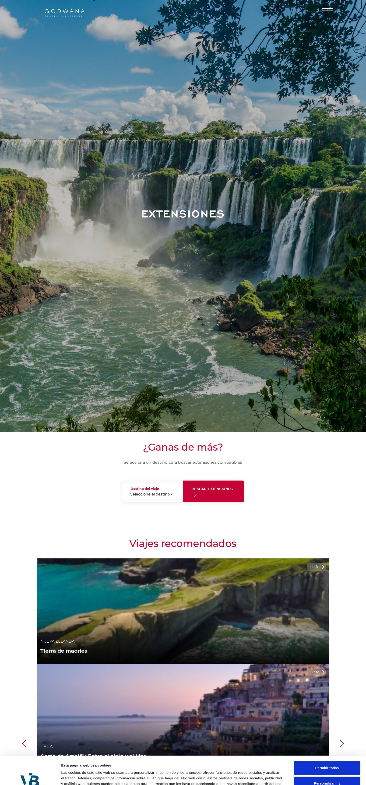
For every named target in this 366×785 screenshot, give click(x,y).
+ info (314, 567)
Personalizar (327, 757)
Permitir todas (327, 741)
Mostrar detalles (74, 776)
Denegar (327, 772)
